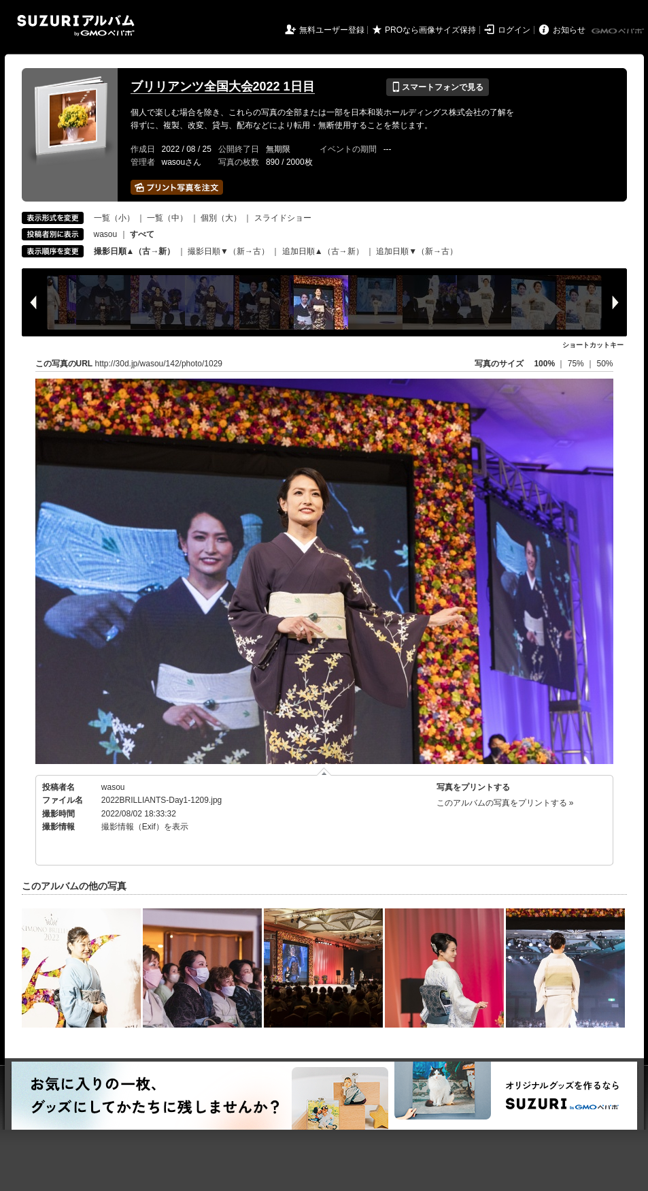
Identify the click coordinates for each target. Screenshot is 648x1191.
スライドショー (282, 218)
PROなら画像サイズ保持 (430, 30)
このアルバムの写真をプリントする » (505, 803)
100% (544, 363)
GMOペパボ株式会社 (619, 31)
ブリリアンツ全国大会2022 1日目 (223, 86)
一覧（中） (167, 218)
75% (577, 363)
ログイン (514, 30)
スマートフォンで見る (437, 87)
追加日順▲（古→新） (323, 251)
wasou (106, 234)
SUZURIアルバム (76, 25)
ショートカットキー (593, 345)
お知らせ (569, 30)
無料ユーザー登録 (331, 30)
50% (604, 363)
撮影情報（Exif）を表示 (144, 826)
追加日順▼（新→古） (417, 251)
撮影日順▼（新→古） (228, 251)
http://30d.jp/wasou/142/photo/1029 (158, 363)
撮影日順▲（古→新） (134, 251)
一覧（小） (114, 218)
